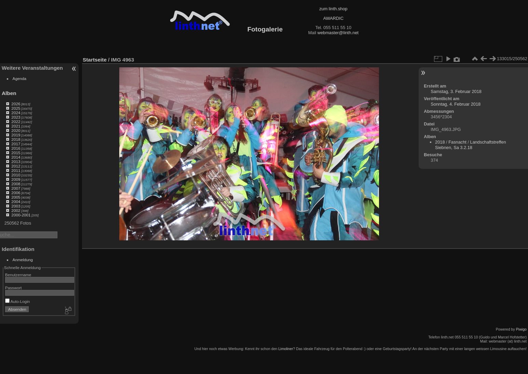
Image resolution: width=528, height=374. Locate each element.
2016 (15, 148)
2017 (15, 144)
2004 (15, 201)
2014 (15, 157)
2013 (15, 161)
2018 (15, 139)
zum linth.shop (333, 8)
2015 (15, 152)
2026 (15, 104)
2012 (15, 166)
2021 (15, 126)
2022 (15, 121)
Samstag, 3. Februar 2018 (456, 91)
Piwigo (521, 329)
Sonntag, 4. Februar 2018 (455, 104)
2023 (15, 117)
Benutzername (18, 274)
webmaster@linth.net (337, 32)
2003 (15, 206)
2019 (15, 135)
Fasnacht (457, 142)
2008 (15, 184)
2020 (15, 130)
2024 (15, 112)
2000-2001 (20, 215)
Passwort (13, 287)
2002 (15, 210)
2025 (15, 108)
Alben (9, 93)
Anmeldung (23, 259)
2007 (15, 188)
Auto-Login (17, 301)
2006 (15, 192)
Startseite (95, 60)
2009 (15, 179)
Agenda (20, 78)
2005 (15, 197)
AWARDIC (333, 18)
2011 (15, 170)
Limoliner (285, 349)
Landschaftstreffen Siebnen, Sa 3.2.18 (470, 144)
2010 (15, 175)
